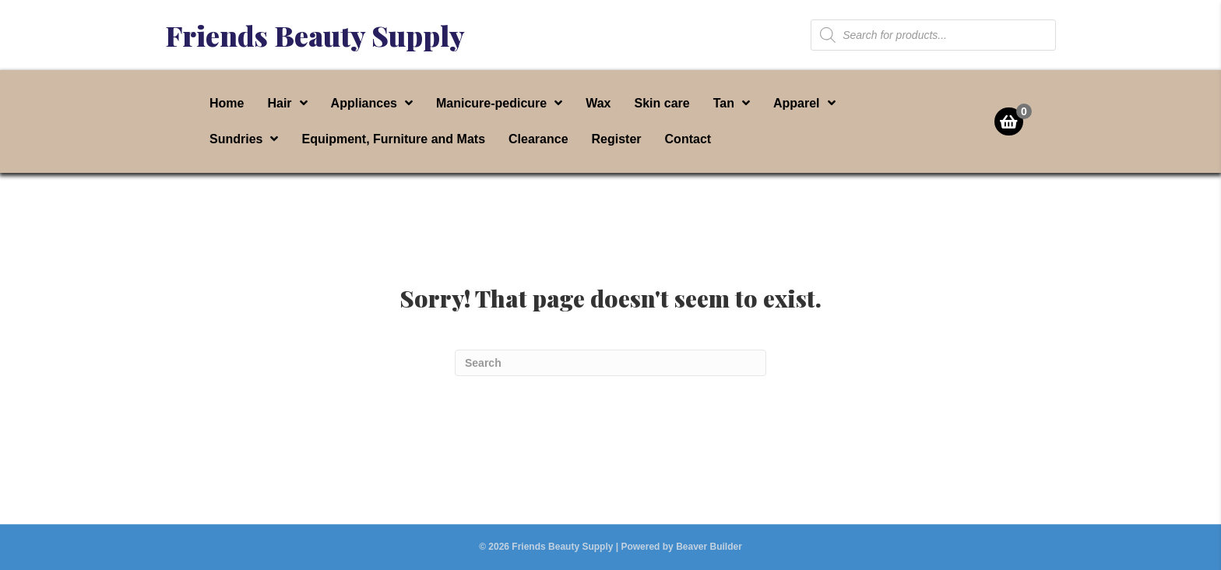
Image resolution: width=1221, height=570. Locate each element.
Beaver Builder (709, 546)
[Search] (610, 363)
